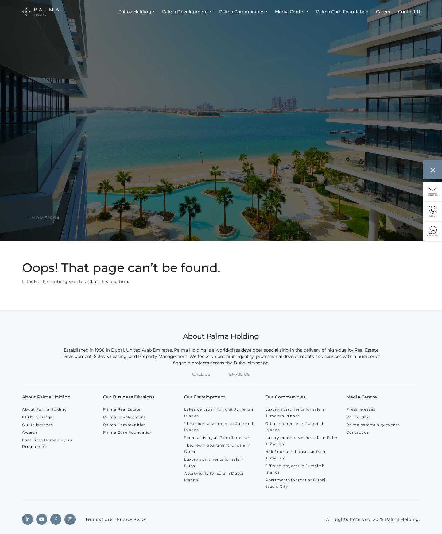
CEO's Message (37, 417)
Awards (30, 432)
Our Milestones (37, 424)
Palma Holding (134, 11)
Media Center (290, 11)
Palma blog (358, 417)
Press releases (360, 409)
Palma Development (185, 11)
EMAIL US (239, 374)
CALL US (201, 374)
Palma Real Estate (122, 409)
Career (383, 11)
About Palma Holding (44, 409)
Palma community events (373, 424)
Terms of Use (98, 519)
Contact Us (410, 11)
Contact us (357, 432)
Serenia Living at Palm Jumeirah (217, 437)
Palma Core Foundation (342, 11)
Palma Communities (241, 11)
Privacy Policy (131, 519)
